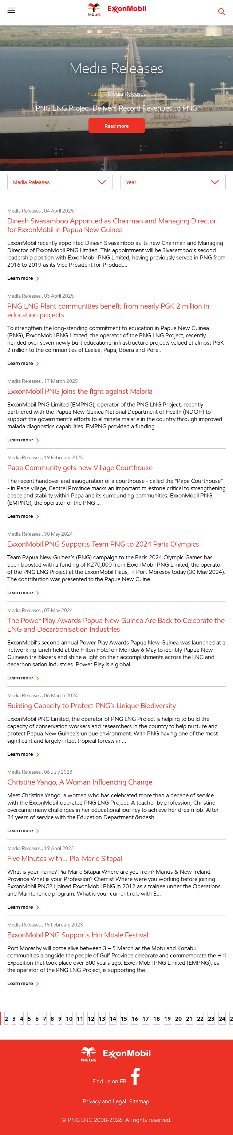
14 (113, 1018)
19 (167, 1018)
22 (200, 1018)
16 (134, 1018)
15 (124, 1018)
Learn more (20, 278)
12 (91, 1018)
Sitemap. (140, 1101)
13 (102, 1018)
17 (145, 1018)
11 (80, 1018)
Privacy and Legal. (105, 1101)
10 (69, 1018)
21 (189, 1018)
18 (156, 1018)
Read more (116, 126)
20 (178, 1018)
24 (222, 1018)
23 (211, 1018)
